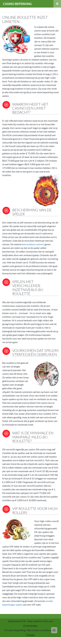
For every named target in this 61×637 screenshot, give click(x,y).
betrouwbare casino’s (33, 244)
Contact (30, 634)
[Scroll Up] (54, 630)
